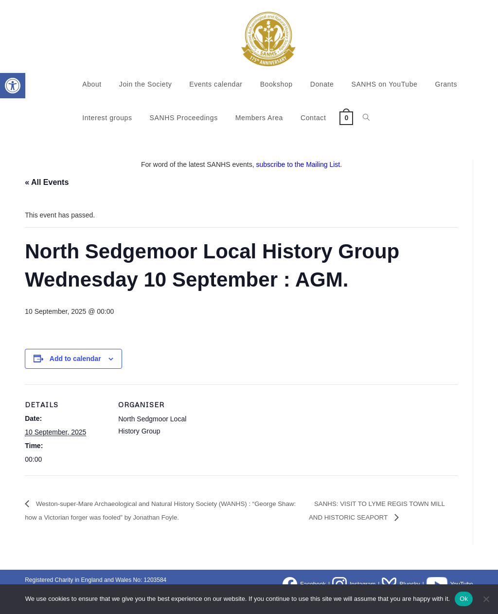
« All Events (47, 182)
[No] (486, 599)
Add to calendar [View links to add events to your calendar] (75, 358)
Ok (464, 598)
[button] (12, 85)
